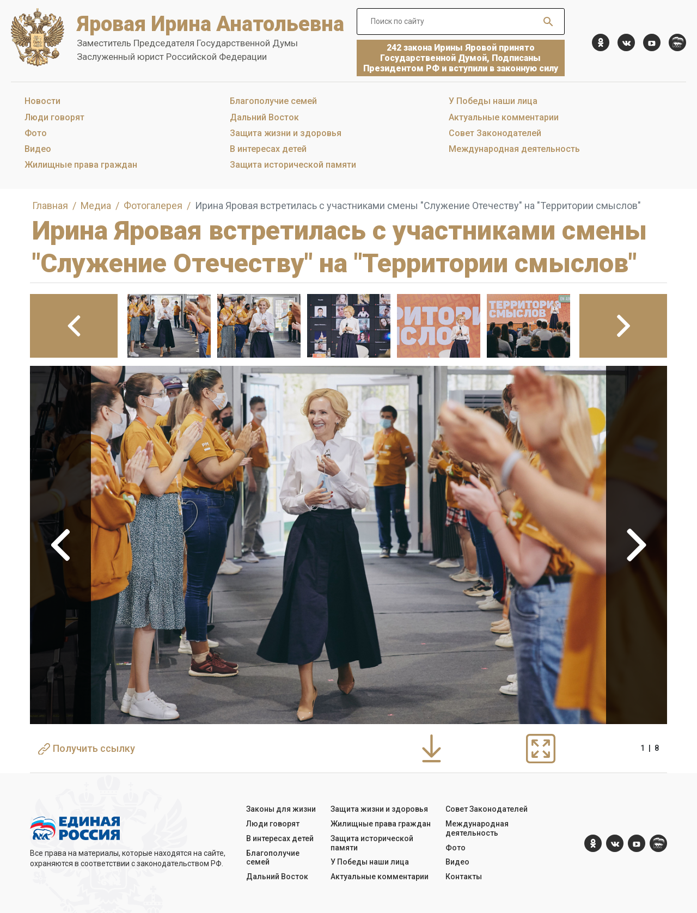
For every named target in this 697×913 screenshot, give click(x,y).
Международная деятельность (514, 149)
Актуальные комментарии (504, 117)
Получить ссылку (86, 749)
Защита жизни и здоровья (285, 133)
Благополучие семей (273, 101)
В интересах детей (268, 149)
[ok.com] (600, 42)
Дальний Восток (264, 117)
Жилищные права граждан (81, 165)
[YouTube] (652, 42)
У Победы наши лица (493, 101)
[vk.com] (626, 42)
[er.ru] (677, 42)
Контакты (463, 876)
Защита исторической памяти (293, 165)
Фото (36, 133)
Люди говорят (54, 117)
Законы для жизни (281, 809)
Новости (42, 101)
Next (636, 545)
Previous (60, 545)
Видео (38, 149)
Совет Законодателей (495, 133)
